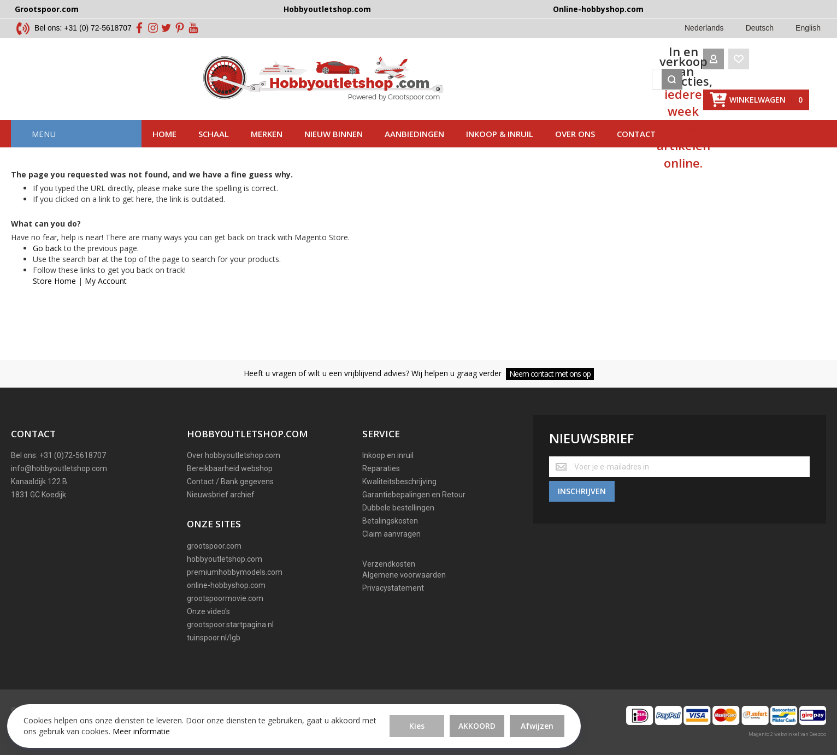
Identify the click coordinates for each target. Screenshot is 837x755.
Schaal (213, 150)
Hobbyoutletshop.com (327, 9)
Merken (266, 150)
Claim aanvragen (391, 534)
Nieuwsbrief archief (221, 495)
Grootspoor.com (47, 9)
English (808, 27)
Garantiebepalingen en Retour (413, 495)
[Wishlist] (705, 87)
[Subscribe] (582, 488)
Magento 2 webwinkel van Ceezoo (787, 734)
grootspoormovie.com (225, 598)
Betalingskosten (390, 521)
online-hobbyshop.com (226, 585)
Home (164, 150)
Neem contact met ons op (550, 373)
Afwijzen (385, 716)
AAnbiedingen (414, 150)
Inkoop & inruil (499, 150)
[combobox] (459, 87)
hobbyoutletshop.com (224, 559)
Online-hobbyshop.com (598, 9)
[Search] (638, 87)
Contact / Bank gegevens (230, 482)
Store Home (54, 297)
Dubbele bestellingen (398, 508)
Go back (47, 264)
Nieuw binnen (333, 150)
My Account (106, 297)
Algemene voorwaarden (404, 575)
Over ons (575, 150)
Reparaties (381, 469)
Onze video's (208, 611)
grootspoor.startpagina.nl (230, 624)
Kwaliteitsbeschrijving (399, 482)
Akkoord (325, 716)
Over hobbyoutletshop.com (233, 455)
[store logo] (132, 87)
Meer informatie (102, 727)
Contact (636, 150)
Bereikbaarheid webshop (230, 469)
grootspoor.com (214, 546)
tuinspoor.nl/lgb (213, 637)
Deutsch (760, 27)
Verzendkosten (388, 564)
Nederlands (704, 27)
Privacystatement (393, 588)
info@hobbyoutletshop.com (59, 469)
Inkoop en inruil (388, 455)
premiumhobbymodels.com (234, 572)
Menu (44, 150)
